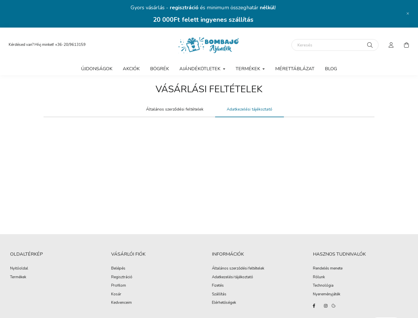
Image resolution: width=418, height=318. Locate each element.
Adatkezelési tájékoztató (232, 277)
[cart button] (406, 45)
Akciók (131, 69)
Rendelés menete (328, 268)
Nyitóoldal (19, 268)
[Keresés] (335, 45)
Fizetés (218, 285)
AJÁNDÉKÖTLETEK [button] (200, 69)
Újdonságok (96, 69)
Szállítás (219, 294)
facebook (314, 306)
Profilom (118, 285)
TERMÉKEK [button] (248, 69)
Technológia (323, 285)
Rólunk (319, 277)
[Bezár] (407, 13)
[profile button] (391, 45)
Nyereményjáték (326, 294)
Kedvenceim (121, 303)
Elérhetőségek (224, 303)
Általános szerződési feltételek (238, 268)
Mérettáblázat (294, 69)
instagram (325, 306)
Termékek (18, 277)
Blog (331, 69)
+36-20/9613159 (70, 44)
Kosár (116, 294)
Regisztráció (121, 277)
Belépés (118, 268)
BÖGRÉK (159, 69)
